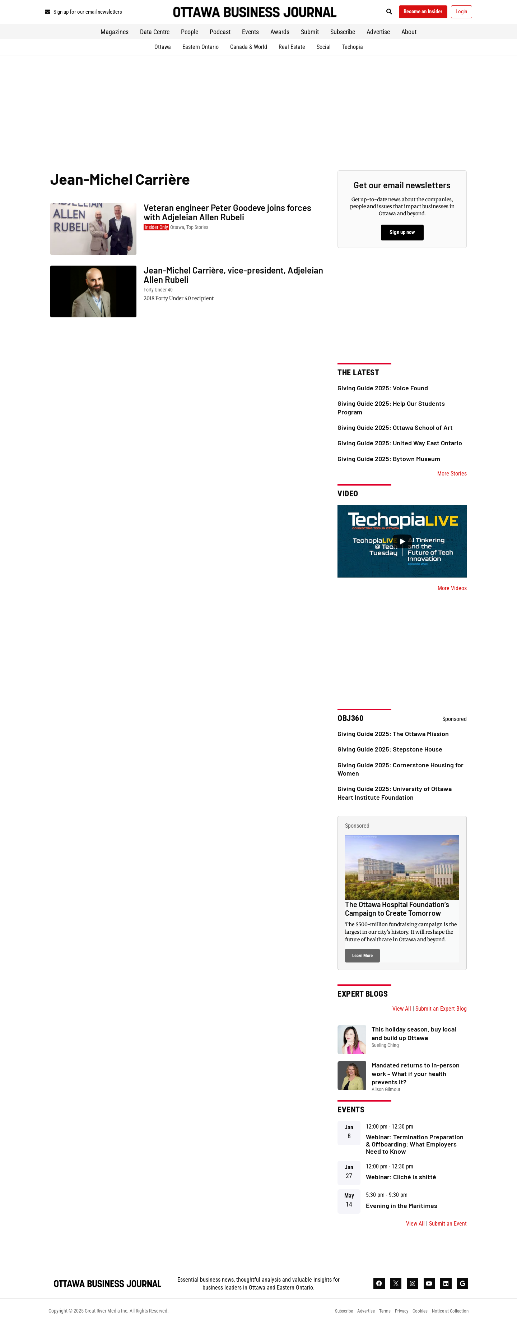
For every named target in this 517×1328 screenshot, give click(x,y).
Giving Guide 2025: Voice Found (382, 390)
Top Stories (197, 230)
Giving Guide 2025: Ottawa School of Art (395, 430)
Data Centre (154, 34)
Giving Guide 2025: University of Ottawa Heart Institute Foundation (394, 795)
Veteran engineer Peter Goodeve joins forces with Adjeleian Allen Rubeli (227, 215)
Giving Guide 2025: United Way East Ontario (399, 446)
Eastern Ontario (200, 49)
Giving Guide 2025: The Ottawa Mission (393, 736)
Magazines (115, 34)
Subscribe (342, 34)
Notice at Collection (449, 1315)
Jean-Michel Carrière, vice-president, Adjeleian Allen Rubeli (233, 277)
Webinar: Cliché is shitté (401, 1180)
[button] (379, 13)
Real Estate (292, 49)
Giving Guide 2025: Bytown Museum (388, 461)
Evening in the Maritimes (401, 1208)
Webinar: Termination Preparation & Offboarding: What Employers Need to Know (415, 1147)
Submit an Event (448, 1226)
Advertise (378, 34)
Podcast (220, 34)
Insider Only (156, 230)
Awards (279, 34)
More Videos (452, 590)
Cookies (416, 1315)
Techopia (352, 49)
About (408, 34)
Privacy (396, 1315)
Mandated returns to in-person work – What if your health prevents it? (416, 1076)
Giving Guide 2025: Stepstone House (389, 752)
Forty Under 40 (158, 292)
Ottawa (162, 49)
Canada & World (248, 49)
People (189, 34)
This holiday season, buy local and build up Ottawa (414, 1036)
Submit (310, 34)
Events (250, 34)
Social (324, 49)
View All (401, 1011)
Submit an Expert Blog (441, 1011)
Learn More (362, 958)
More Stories (452, 476)
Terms (377, 1315)
